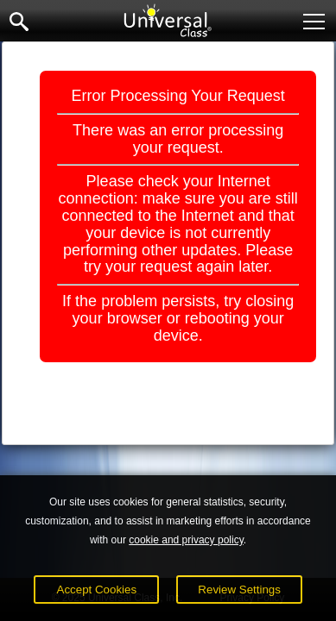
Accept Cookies (97, 589)
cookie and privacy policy (186, 540)
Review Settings (239, 589)
